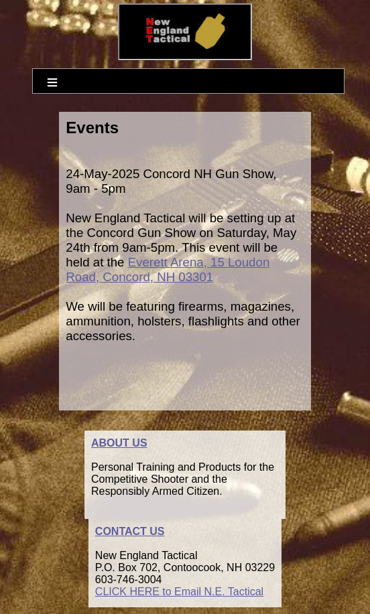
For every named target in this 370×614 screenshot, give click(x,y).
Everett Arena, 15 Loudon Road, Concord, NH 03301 (167, 269)
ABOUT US (119, 443)
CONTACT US (130, 531)
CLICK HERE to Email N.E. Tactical (179, 591)
